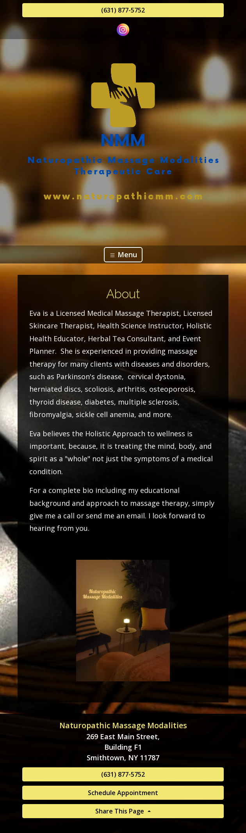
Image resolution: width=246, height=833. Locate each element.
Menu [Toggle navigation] (123, 254)
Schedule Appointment (123, 792)
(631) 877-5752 (123, 10)
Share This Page (120, 811)
